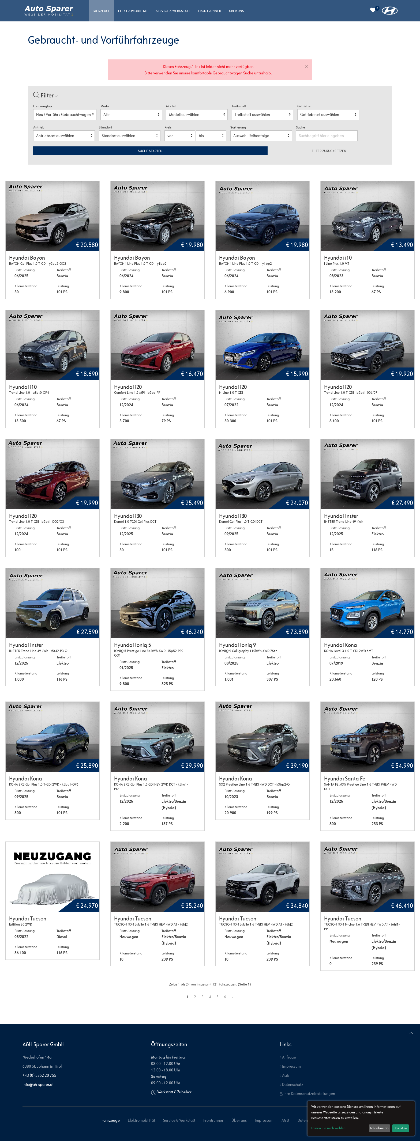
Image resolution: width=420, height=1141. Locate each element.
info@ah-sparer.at (38, 1084)
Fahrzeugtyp (42, 106)
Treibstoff (239, 106)
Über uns (236, 11)
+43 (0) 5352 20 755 (39, 1075)
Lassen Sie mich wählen (328, 1128)
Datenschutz (291, 1084)
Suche (301, 127)
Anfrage (288, 1057)
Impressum (290, 1066)
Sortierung (238, 127)
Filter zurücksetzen (329, 151)
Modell (171, 106)
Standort (105, 127)
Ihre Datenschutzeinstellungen (307, 1093)
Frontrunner (209, 11)
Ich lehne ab (379, 1128)
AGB (284, 1075)
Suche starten (150, 151)
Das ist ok (400, 1128)
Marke (104, 106)
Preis (167, 127)
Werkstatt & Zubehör (174, 1091)
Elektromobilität (133, 11)
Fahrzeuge (101, 11)
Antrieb (38, 127)
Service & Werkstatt (173, 11)
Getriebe (303, 106)
